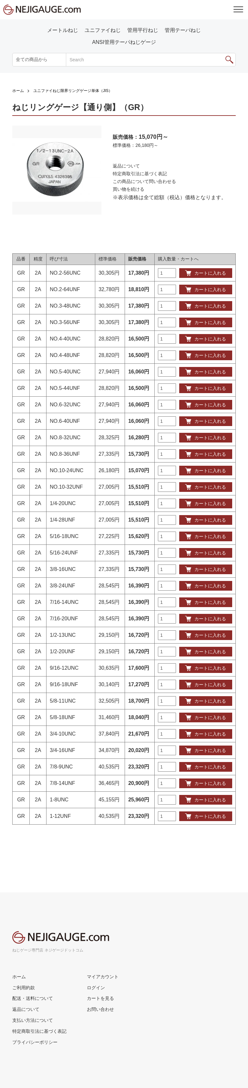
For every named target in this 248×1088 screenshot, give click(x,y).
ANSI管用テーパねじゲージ (124, 42)
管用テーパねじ (183, 30)
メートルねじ (62, 30)
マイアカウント (103, 976)
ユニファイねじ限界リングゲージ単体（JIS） (72, 90)
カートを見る (100, 998)
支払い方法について (32, 1020)
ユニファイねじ (103, 30)
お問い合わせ (100, 1009)
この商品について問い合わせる (144, 181)
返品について (126, 165)
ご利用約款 (23, 987)
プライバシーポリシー (34, 1042)
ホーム (18, 90)
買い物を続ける (128, 189)
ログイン (96, 987)
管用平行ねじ (142, 30)
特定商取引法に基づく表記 (140, 173)
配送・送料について (32, 998)
